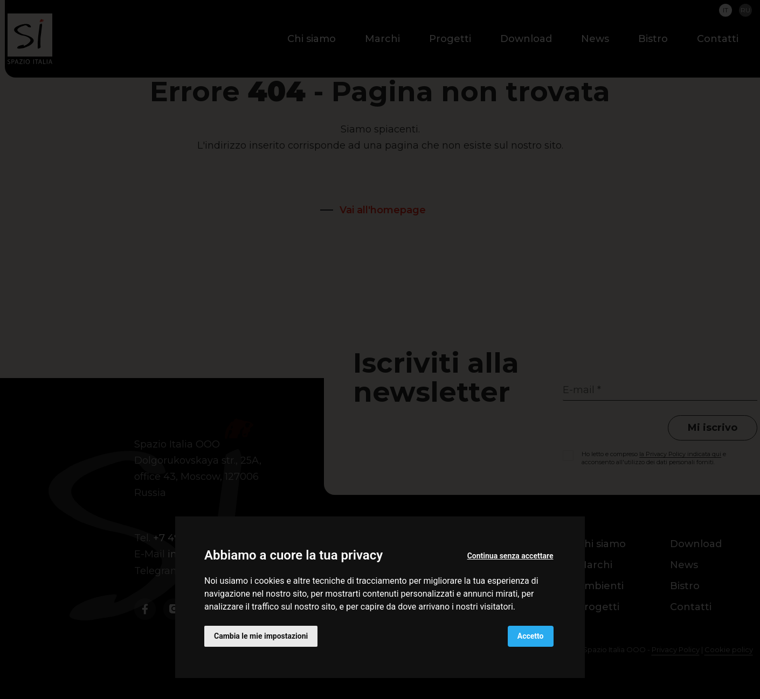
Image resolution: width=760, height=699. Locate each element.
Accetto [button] (530, 636)
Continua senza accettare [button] (510, 555)
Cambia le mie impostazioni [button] (261, 636)
